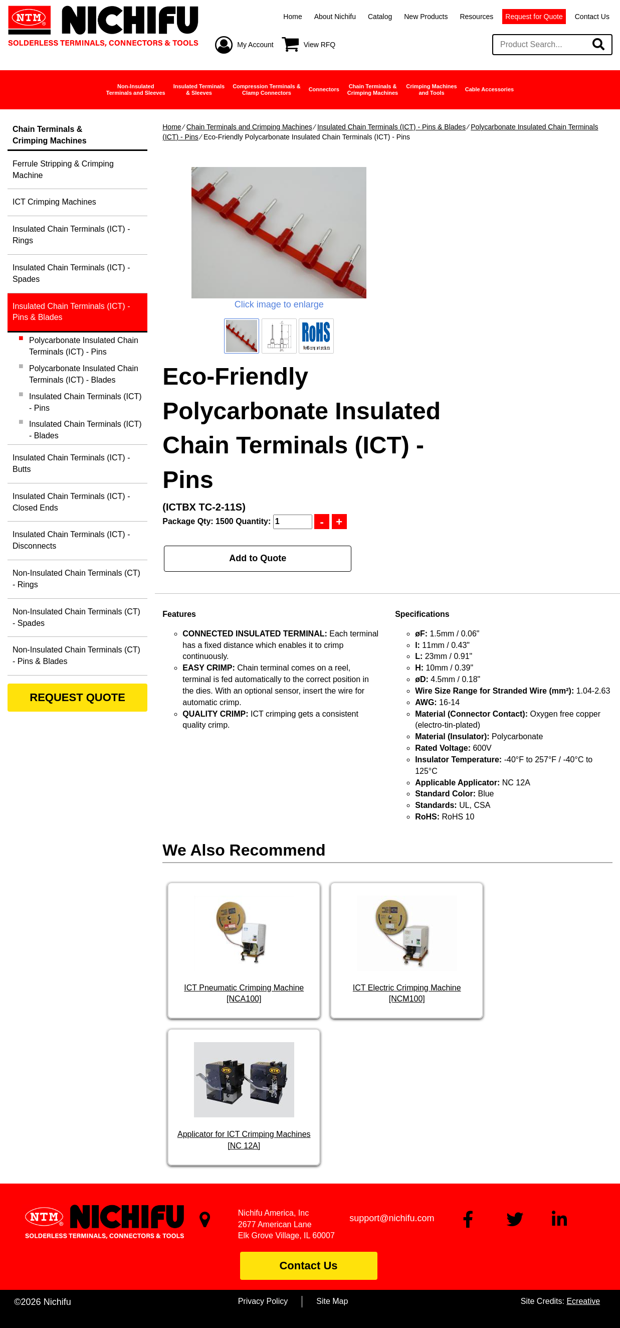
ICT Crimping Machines (54, 202)
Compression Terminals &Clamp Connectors (267, 89)
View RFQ (320, 45)
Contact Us (592, 17)
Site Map (332, 1301)
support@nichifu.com (391, 1218)
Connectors (324, 89)
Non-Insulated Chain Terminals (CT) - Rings (76, 579)
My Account (255, 45)
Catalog (380, 17)
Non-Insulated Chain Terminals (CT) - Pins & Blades (76, 655)
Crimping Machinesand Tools (431, 89)
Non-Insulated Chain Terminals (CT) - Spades (76, 617)
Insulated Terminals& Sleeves (199, 89)
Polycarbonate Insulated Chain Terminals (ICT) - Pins (83, 346)
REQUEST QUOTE (77, 697)
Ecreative (583, 1301)
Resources (476, 17)
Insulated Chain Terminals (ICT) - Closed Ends (71, 502)
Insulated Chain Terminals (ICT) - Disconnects (71, 540)
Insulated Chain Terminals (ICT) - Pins (85, 402)
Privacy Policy (263, 1301)
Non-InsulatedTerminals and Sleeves (135, 89)
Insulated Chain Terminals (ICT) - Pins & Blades (391, 127)
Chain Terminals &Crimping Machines (372, 89)
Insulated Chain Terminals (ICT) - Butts (71, 463)
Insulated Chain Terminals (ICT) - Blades (85, 430)
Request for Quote (533, 17)
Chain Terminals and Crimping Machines (249, 127)
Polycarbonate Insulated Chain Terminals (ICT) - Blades (83, 374)
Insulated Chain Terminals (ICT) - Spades (71, 273)
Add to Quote (257, 558)
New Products (426, 17)
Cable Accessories (489, 89)
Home (292, 17)
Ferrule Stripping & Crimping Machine (63, 169)
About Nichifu (335, 17)
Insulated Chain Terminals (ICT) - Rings (71, 235)
